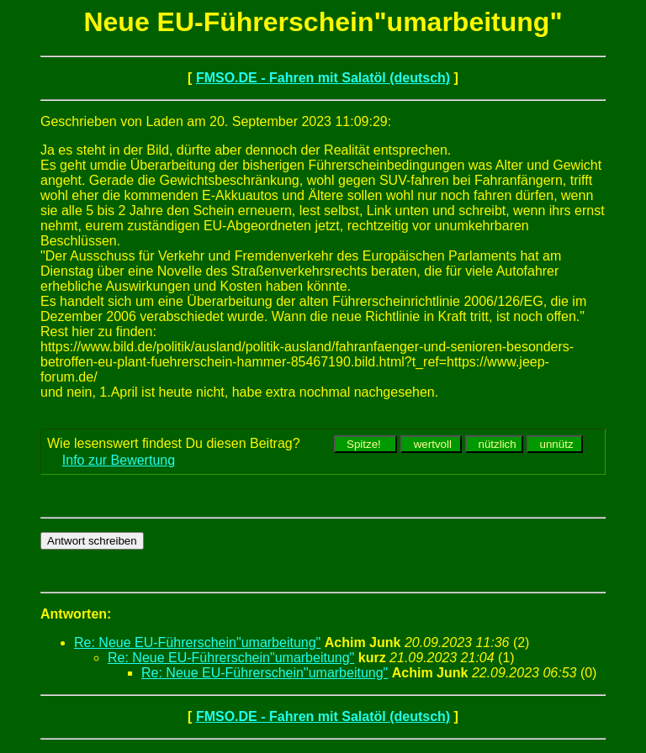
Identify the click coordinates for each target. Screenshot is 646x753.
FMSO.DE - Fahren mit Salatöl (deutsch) (323, 78)
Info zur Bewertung (118, 460)
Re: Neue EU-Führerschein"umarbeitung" (197, 642)
